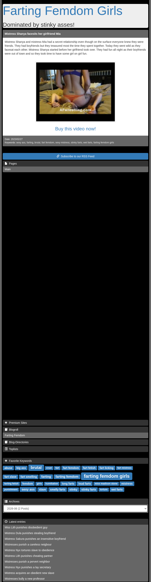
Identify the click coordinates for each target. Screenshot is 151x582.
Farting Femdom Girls (62, 10)
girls (39, 483)
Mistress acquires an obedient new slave (29, 573)
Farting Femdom (15, 435)
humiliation (51, 483)
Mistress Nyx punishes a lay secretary (28, 567)
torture (104, 489)
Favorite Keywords (18, 460)
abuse (8, 467)
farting (30, 142)
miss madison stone (106, 483)
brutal (37, 142)
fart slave (10, 476)
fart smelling (29, 476)
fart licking (107, 467)
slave (42, 489)
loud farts (84, 483)
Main (8, 169)
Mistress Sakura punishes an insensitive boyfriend (35, 538)
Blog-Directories (17, 442)
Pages (11, 163)
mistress (127, 483)
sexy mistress (62, 142)
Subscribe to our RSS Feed (75, 156)
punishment (10, 489)
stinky (73, 489)
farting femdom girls (103, 142)
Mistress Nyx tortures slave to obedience (29, 550)
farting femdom (67, 476)
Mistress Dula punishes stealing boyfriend (30, 533)
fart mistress (124, 468)
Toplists (11, 449)
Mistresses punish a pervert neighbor (27, 561)
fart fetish (89, 467)
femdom (27, 483)
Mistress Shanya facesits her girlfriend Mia (33, 33)
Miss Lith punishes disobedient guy (26, 527)
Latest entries (15, 521)
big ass (21, 467)
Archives (12, 501)
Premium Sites (16, 422)
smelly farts (57, 489)
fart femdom (48, 142)
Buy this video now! (75, 128)
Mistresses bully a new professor (25, 578)
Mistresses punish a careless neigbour (28, 544)
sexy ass (20, 142)
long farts (68, 483)
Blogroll (11, 429)
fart (57, 468)
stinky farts (76, 142)
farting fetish (11, 483)
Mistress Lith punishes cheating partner (29, 555)
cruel (49, 468)
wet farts (87, 142)
